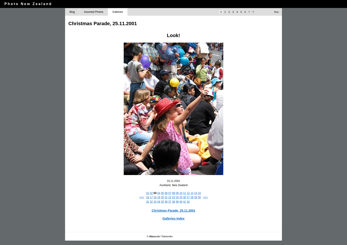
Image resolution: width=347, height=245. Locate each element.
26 (184, 197)
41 (184, 201)
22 (169, 197)
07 (169, 193)
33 (155, 201)
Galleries (117, 11)
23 (173, 197)
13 (192, 193)
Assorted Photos (93, 11)
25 (180, 197)
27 (188, 197)
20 (162, 197)
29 (195, 197)
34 (158, 201)
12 (188, 193)
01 (147, 193)
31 (147, 201)
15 (199, 193)
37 (169, 201)
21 (166, 197)
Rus (276, 12)
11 (184, 193)
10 (180, 193)
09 (177, 193)
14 (195, 193)
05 (162, 193)
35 (162, 201)
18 (155, 197)
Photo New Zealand (28, 4)
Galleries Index (173, 218)
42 (188, 201)
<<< (141, 197)
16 (147, 197)
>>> (205, 197)
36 (166, 201)
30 (199, 197)
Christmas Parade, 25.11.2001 (173, 210)
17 (151, 197)
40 (180, 201)
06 (166, 193)
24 (177, 197)
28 (192, 197)
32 (151, 201)
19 (158, 197)
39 (177, 201)
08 (173, 193)
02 (151, 193)
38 (173, 201)
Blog (72, 11)
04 (158, 193)
